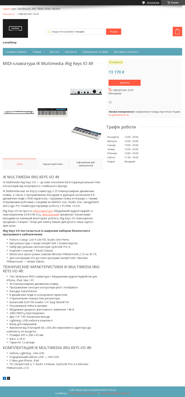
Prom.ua (111, 390)
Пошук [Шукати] (113, 31)
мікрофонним (50, 214)
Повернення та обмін (95, 51)
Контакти (70, 51)
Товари (36, 51)
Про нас (54, 51)
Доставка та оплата (126, 51)
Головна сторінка (16, 51)
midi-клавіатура (43, 211)
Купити (125, 82)
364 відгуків (153, 2)
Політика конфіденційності (115, 393)
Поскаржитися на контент (83, 393)
